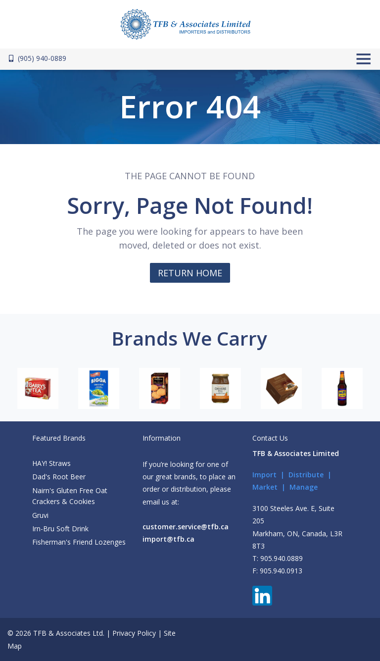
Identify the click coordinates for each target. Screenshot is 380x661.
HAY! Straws (51, 463)
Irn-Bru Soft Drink (60, 528)
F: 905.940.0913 (277, 570)
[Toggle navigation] (362, 59)
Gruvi (40, 515)
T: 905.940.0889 (277, 558)
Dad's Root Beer (59, 476)
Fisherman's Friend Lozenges (79, 542)
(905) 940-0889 (37, 58)
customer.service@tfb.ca (185, 526)
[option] (37, 388)
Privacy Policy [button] (134, 633)
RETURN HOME (190, 273)
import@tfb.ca (168, 539)
